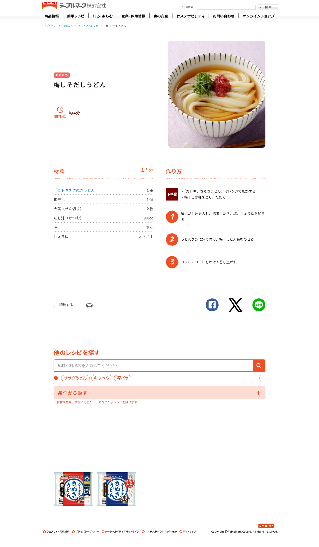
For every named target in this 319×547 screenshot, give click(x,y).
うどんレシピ (90, 25)
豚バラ (123, 378)
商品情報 (52, 16)
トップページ (48, 25)
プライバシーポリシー (85, 531)
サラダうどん (75, 378)
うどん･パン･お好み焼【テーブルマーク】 (73, 6)
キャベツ (102, 378)
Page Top (266, 526)
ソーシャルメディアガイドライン (120, 531)
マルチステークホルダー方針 (159, 531)
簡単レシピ (70, 25)
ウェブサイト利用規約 (56, 531)
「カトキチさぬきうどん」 (76, 190)
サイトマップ (187, 531)
